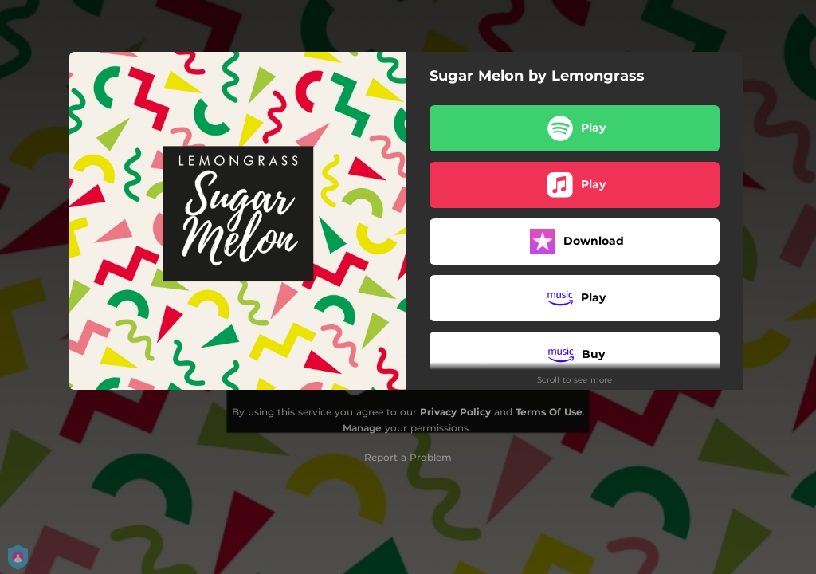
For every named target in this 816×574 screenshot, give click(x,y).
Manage (362, 428)
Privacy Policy (455, 412)
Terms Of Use (549, 412)
